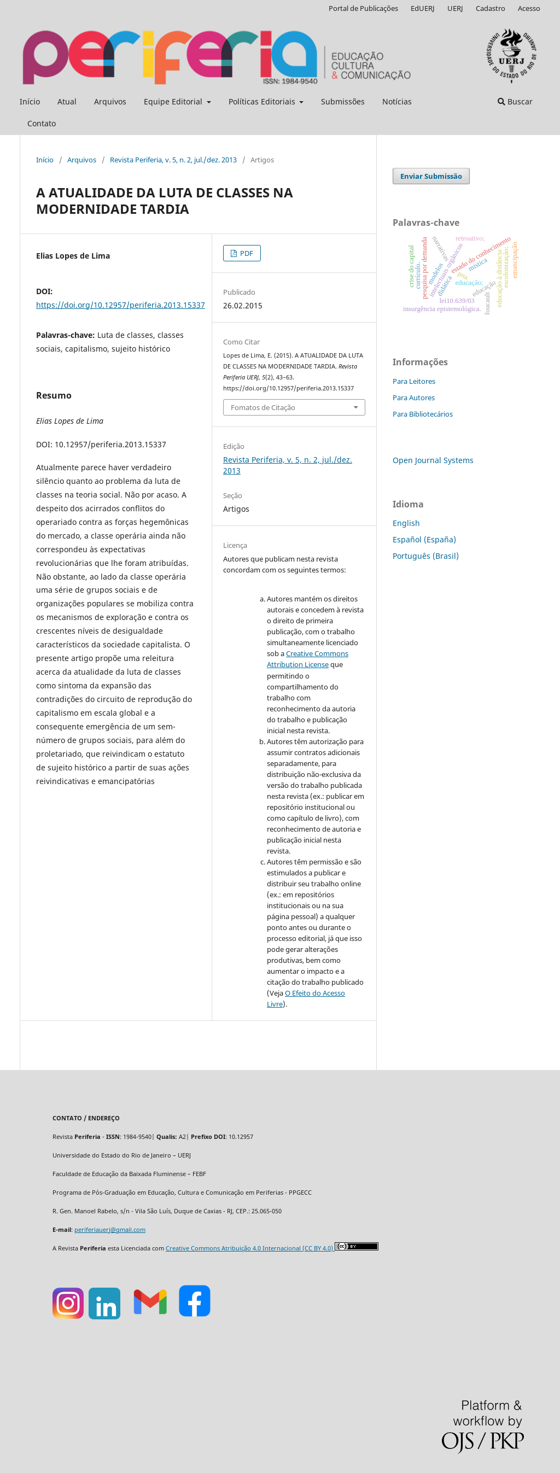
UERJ (455, 8)
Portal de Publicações (363, 8)
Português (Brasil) (426, 556)
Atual (67, 101)
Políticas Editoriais (263, 101)
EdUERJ (423, 8)
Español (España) (424, 539)
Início (30, 101)
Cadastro (490, 8)
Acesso (529, 8)
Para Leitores (414, 381)
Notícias (397, 101)
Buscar (515, 101)
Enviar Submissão (431, 176)
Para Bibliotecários (423, 414)
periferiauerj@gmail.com (109, 1230)
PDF (245, 253)
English (406, 523)
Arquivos (110, 101)
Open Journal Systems (433, 460)
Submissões (343, 101)
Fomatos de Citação (263, 407)
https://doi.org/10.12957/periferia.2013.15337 (120, 305)
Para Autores (414, 397)
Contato (41, 123)
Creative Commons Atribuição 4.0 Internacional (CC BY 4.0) (250, 1248)
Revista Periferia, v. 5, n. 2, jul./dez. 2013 (173, 160)
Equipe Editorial (174, 101)
